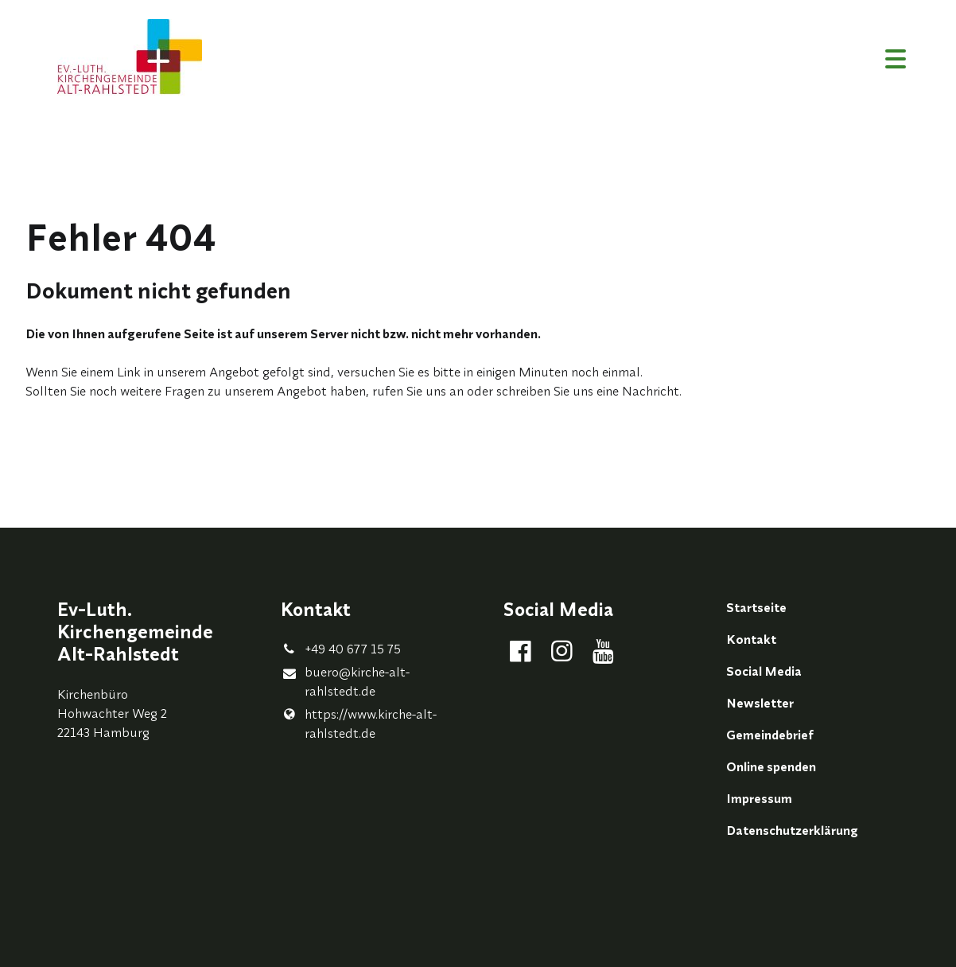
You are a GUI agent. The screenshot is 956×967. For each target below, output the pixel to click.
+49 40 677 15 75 (341, 648)
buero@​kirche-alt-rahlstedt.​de (345, 682)
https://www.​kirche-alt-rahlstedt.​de (359, 723)
